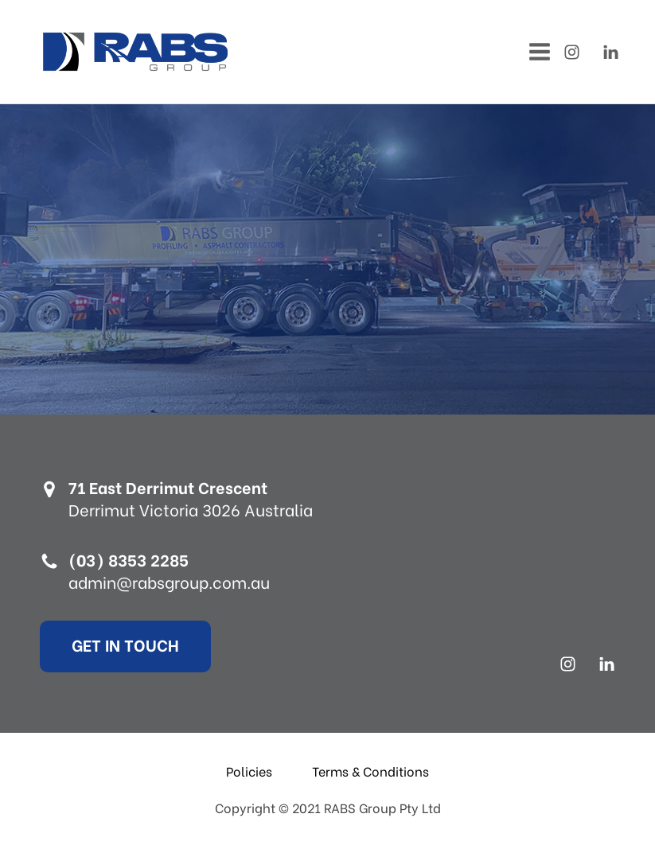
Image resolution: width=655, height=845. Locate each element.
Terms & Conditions (370, 770)
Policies (249, 770)
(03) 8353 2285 (128, 559)
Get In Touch (125, 644)
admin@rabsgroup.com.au (169, 581)
